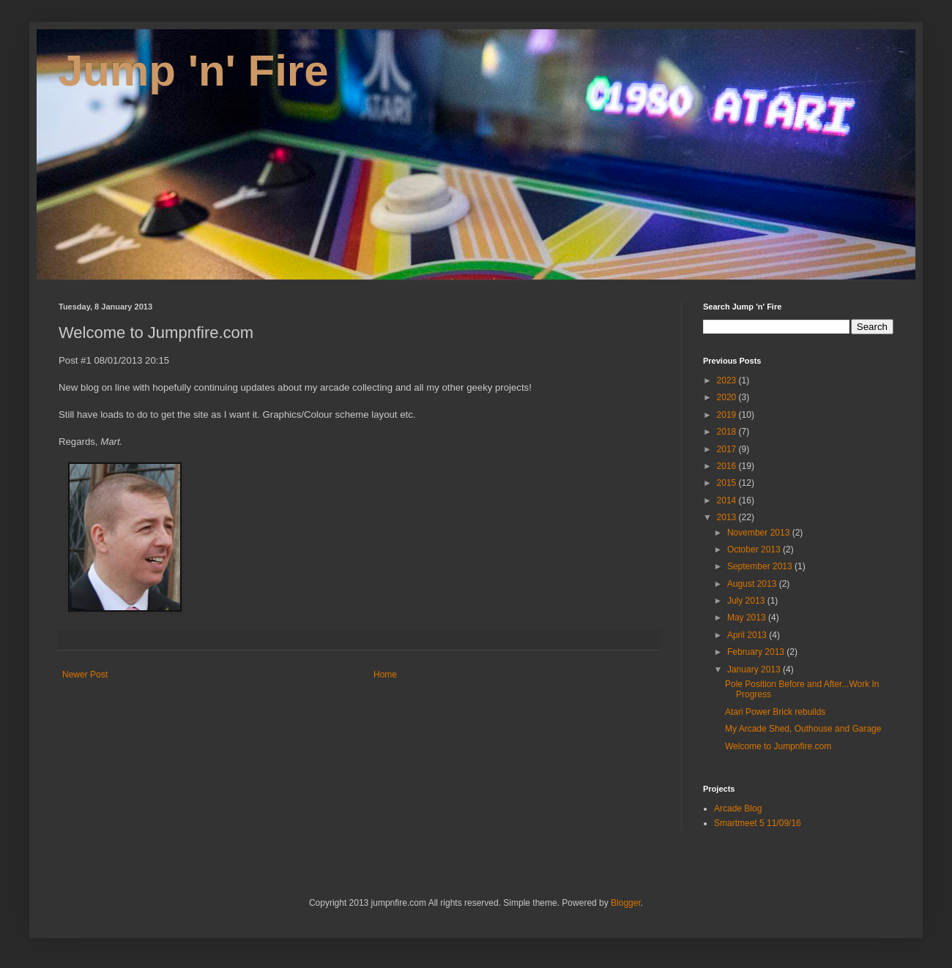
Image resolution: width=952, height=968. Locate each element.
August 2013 (753, 584)
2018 (728, 432)
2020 (728, 397)
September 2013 (761, 566)
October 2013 (755, 549)
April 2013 (748, 635)
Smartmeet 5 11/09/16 (757, 823)
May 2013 (747, 617)
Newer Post (85, 674)
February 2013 (756, 652)
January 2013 (755, 669)
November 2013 (759, 533)
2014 (728, 500)
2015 (728, 483)
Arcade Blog (738, 808)
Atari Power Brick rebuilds (775, 712)
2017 (728, 449)
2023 (728, 380)
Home (385, 674)
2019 (728, 415)
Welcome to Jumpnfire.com (778, 746)
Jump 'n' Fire (194, 70)
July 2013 (747, 601)
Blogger (626, 903)
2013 (728, 517)
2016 (728, 466)
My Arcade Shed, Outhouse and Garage (803, 729)
